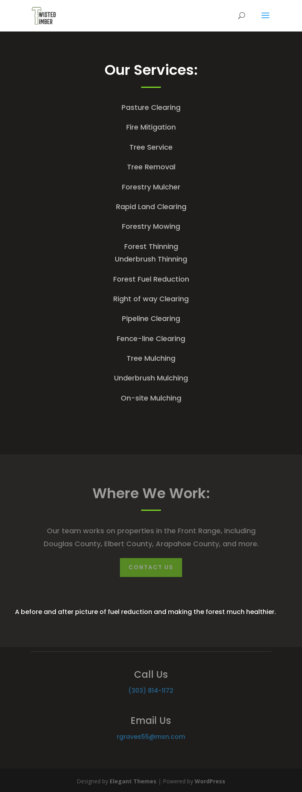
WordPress (210, 781)
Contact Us (151, 567)
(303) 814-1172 (150, 690)
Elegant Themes (133, 781)
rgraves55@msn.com (151, 736)
